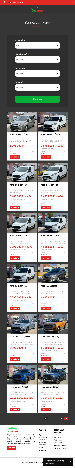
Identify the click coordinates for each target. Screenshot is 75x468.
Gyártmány (20, 40)
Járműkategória (22, 54)
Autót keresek (58, 437)
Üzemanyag (20, 68)
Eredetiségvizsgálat (60, 448)
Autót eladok (58, 440)
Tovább (12, 448)
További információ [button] (49, 463)
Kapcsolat (42, 435)
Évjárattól (19, 82)
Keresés (37, 99)
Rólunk (41, 447)
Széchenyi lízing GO (60, 445)
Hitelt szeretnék (59, 443)
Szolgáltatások (43, 450)
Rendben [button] (71, 462)
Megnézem (15, 157)
